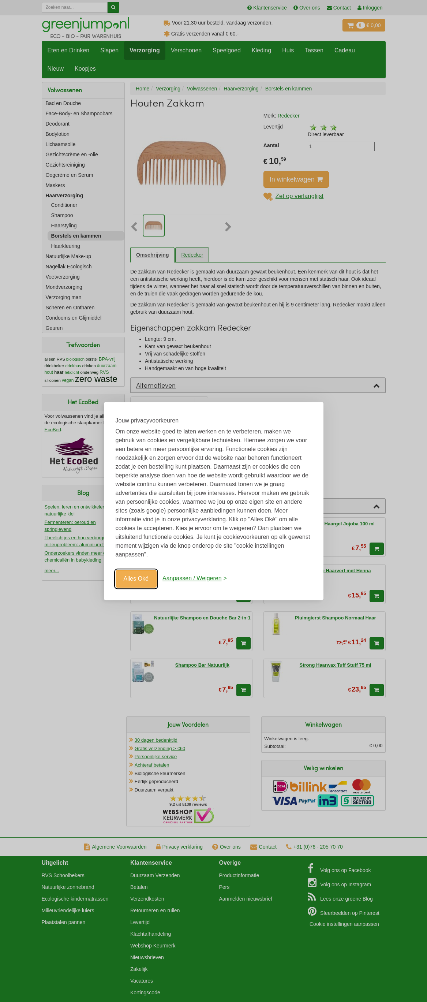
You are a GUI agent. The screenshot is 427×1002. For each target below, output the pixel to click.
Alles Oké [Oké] (136, 579)
